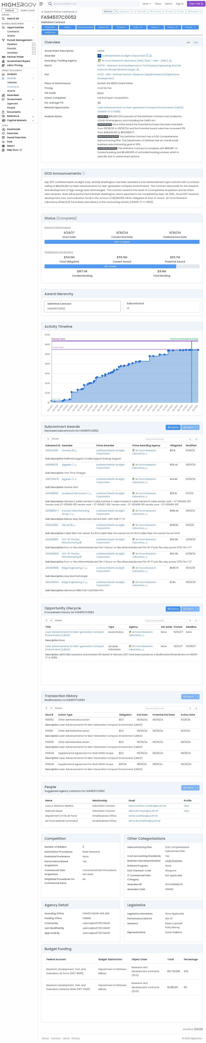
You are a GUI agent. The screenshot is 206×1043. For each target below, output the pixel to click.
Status (67, 27)
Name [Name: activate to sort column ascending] (48, 800)
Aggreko (66, 464)
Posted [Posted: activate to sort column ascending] (178, 627)
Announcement (85, 27)
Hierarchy (103, 27)
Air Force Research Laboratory (144, 452)
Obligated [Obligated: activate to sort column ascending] (176, 445)
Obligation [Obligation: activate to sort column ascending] (125, 714)
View (186, 805)
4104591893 (51, 539)
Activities (12, 52)
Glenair (66, 525)
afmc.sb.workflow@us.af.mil (144, 820)
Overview (50, 27)
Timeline (120, 27)
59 (99, 102)
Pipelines (12, 44)
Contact (56, 1038)
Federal (9, 10)
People (11, 107)
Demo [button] (168, 3)
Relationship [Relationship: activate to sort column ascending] (99, 800)
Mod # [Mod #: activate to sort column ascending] (49, 714)
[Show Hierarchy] (150, 55)
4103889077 (52, 510)
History (173, 27)
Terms (66, 1038)
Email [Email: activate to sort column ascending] (132, 800)
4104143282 (51, 525)
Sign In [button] (179, 3)
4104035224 (52, 582)
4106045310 (51, 450)
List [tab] (188, 42)
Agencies (12, 103)
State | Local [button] (27, 10)
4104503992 (52, 567)
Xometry (67, 450)
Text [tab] (195, 42)
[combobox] (94, 4)
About (45, 1038)
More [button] (146, 3)
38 (128, 308)
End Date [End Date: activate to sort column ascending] (142, 714)
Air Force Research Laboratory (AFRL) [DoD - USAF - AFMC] (135, 60)
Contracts (13, 31)
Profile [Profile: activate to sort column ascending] (187, 800)
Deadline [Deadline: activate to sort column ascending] (191, 627)
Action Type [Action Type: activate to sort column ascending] (65, 714)
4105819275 (51, 464)
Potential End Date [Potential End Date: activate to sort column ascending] (164, 714)
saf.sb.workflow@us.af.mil (143, 815)
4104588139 (51, 493)
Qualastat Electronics (74, 493)
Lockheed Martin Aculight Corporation (123, 55)
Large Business (173, 860)
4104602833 (52, 553)
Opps (155, 27)
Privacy (76, 1038)
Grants (11, 35)
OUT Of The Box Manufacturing (70, 541)
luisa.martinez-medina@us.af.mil (147, 805)
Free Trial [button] (196, 3)
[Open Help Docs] (76, 11)
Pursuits (11, 48)
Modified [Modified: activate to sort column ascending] (191, 445)
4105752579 (52, 479)
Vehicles (12, 82)
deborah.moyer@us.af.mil (143, 810)
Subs (138, 27)
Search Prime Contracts (57, 11)
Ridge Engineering (72, 567)
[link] (196, 439)
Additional (50, 32)
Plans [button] (158, 3)
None (101, 93)
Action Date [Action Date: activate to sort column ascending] (188, 714)
